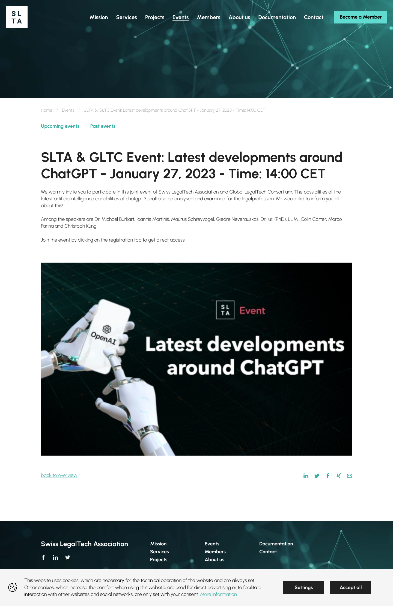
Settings (304, 587)
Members (215, 552)
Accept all (351, 587)
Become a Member (346, 27)
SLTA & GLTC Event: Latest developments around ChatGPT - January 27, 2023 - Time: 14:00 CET (174, 110)
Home (46, 110)
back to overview (59, 475)
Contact (268, 552)
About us (214, 560)
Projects (158, 560)
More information (218, 594)
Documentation (276, 544)
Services (159, 552)
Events (68, 110)
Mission (158, 544)
